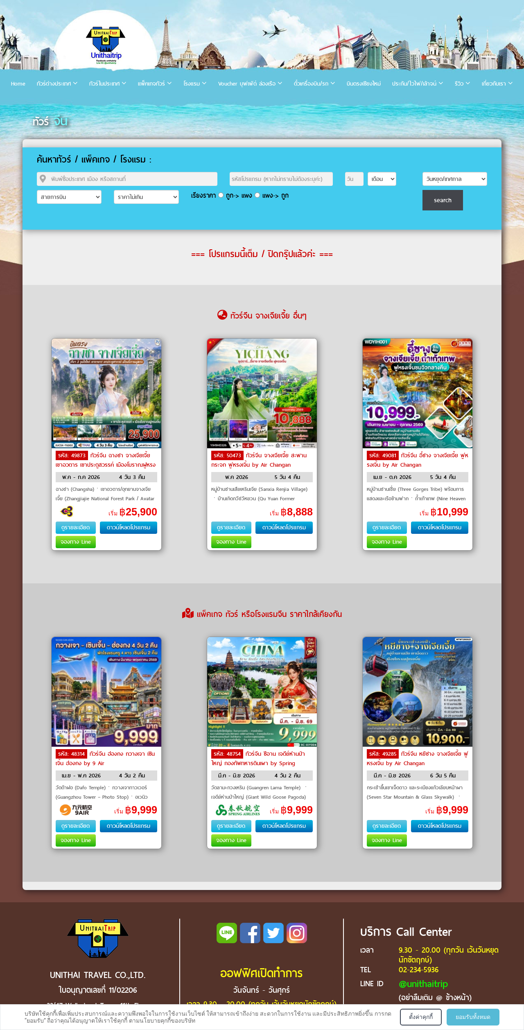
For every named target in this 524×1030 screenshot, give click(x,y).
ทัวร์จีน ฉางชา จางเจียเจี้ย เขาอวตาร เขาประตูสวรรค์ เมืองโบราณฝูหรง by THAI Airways (106, 464)
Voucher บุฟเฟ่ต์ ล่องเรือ (247, 83)
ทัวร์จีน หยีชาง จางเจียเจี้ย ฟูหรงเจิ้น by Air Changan (417, 758)
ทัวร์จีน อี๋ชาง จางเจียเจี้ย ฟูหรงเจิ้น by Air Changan (417, 460)
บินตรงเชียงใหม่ (364, 83)
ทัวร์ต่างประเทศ (54, 83)
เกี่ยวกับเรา (494, 83)
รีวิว (459, 83)
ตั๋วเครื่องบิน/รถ (311, 83)
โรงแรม (191, 83)
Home (18, 83)
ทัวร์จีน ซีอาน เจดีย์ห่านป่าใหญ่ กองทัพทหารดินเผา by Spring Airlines (258, 762)
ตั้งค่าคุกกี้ (421, 1017)
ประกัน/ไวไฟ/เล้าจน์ (414, 83)
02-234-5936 (418, 970)
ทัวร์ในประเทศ (104, 83)
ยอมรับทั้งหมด (473, 1017)
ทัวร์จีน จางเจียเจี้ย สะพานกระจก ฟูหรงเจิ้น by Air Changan (259, 460)
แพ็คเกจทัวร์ (151, 83)
